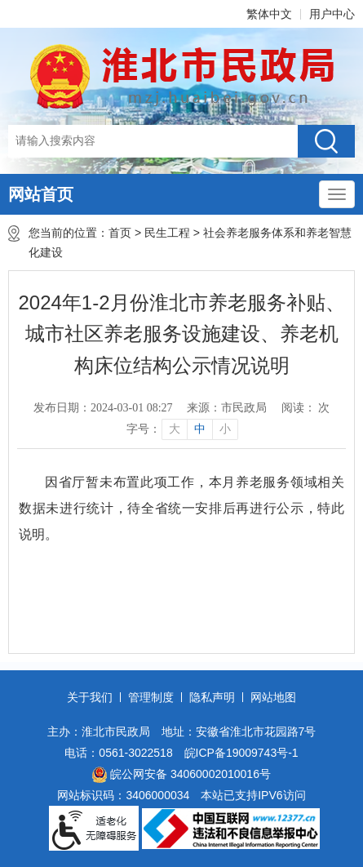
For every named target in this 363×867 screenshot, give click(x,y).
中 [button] (200, 429)
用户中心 (332, 13)
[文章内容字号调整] (181, 429)
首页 (119, 232)
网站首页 (40, 194)
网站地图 (273, 697)
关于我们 (90, 697)
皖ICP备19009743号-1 (241, 752)
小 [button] (225, 429)
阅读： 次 (305, 408)
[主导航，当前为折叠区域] (337, 194)
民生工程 (167, 232)
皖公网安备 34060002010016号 (181, 775)
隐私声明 (212, 697)
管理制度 (151, 697)
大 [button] (174, 429)
